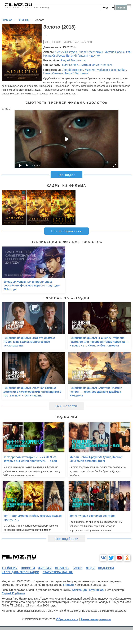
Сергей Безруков (66, 52)
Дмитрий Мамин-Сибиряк (96, 64)
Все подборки (66, 539)
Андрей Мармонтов (73, 60)
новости (28, 568)
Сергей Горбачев (13, 593)
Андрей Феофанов (76, 73)
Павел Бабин (117, 69)
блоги (77, 568)
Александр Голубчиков (88, 589)
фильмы (44, 568)
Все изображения (66, 231)
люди (90, 568)
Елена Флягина (53, 73)
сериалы (62, 568)
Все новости (66, 406)
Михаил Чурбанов (96, 69)
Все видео (66, 175)
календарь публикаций (20, 572)
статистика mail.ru (58, 572)
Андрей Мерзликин (90, 52)
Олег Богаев (70, 64)
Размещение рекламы (96, 619)
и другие (94, 55)
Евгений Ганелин (77, 55)
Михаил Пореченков (117, 52)
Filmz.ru (68, 584)
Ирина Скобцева (54, 55)
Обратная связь (67, 619)
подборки (106, 568)
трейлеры (9, 568)
